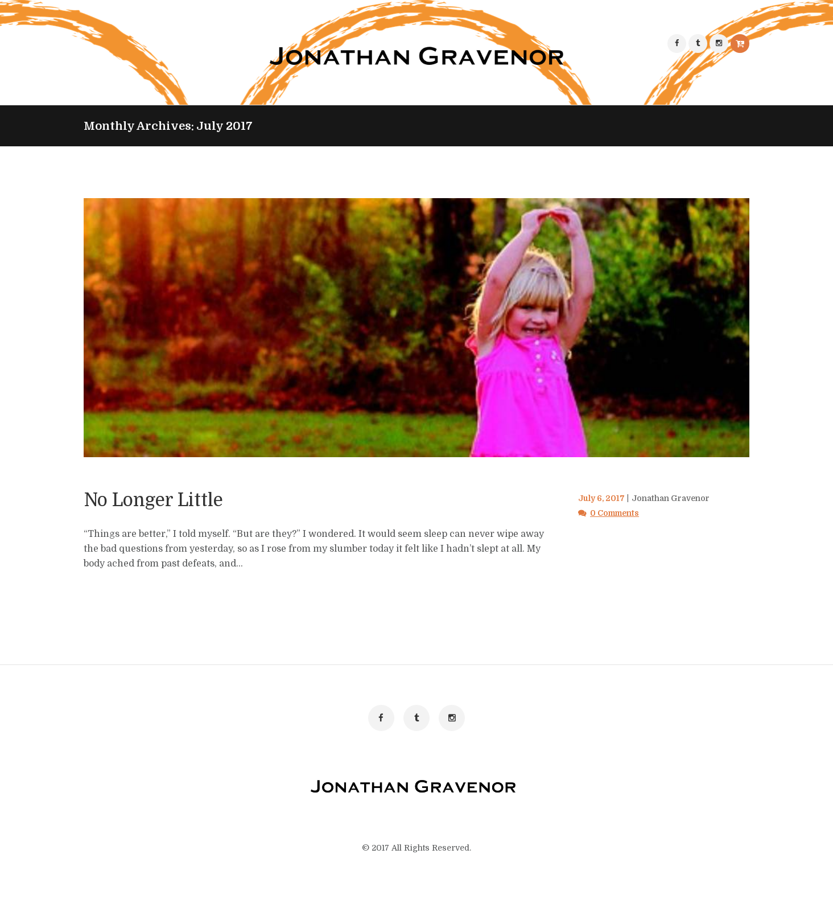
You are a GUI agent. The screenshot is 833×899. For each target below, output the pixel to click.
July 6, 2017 (602, 498)
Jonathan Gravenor (676, 498)
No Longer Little (172, 499)
